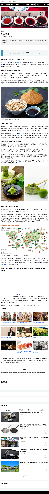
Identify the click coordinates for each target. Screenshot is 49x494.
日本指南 (22, 4)
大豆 (43, 372)
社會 (3, 36)
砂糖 (3, 372)
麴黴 (39, 372)
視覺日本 (28, 4)
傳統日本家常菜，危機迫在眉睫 (24, 317)
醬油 (15, 372)
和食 (5, 264)
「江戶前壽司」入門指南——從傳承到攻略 (24, 347)
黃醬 (20, 372)
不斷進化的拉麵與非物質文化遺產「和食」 (40, 318)
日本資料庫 (16, 4)
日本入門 (43, 4)
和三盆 (18, 161)
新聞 (12, 4)
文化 (6, 36)
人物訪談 (38, 4)
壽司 (7, 62)
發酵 (34, 372)
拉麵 (32, 62)
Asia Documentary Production (26, 294)
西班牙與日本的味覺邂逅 (8, 332)
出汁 (40, 259)
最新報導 (2, 4)
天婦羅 (17, 62)
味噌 (24, 372)
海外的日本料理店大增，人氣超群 (8, 317)
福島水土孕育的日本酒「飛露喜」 (8, 346)
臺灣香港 (33, 4)
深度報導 (8, 4)
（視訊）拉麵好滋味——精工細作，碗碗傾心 (40, 347)
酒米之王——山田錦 (40, 332)
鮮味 (29, 372)
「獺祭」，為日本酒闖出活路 (24, 332)
